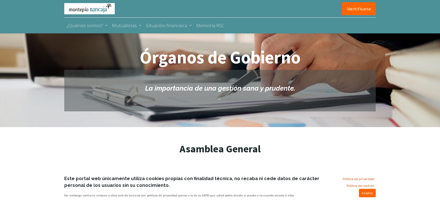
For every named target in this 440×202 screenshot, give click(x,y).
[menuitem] (210, 25)
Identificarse (359, 9)
